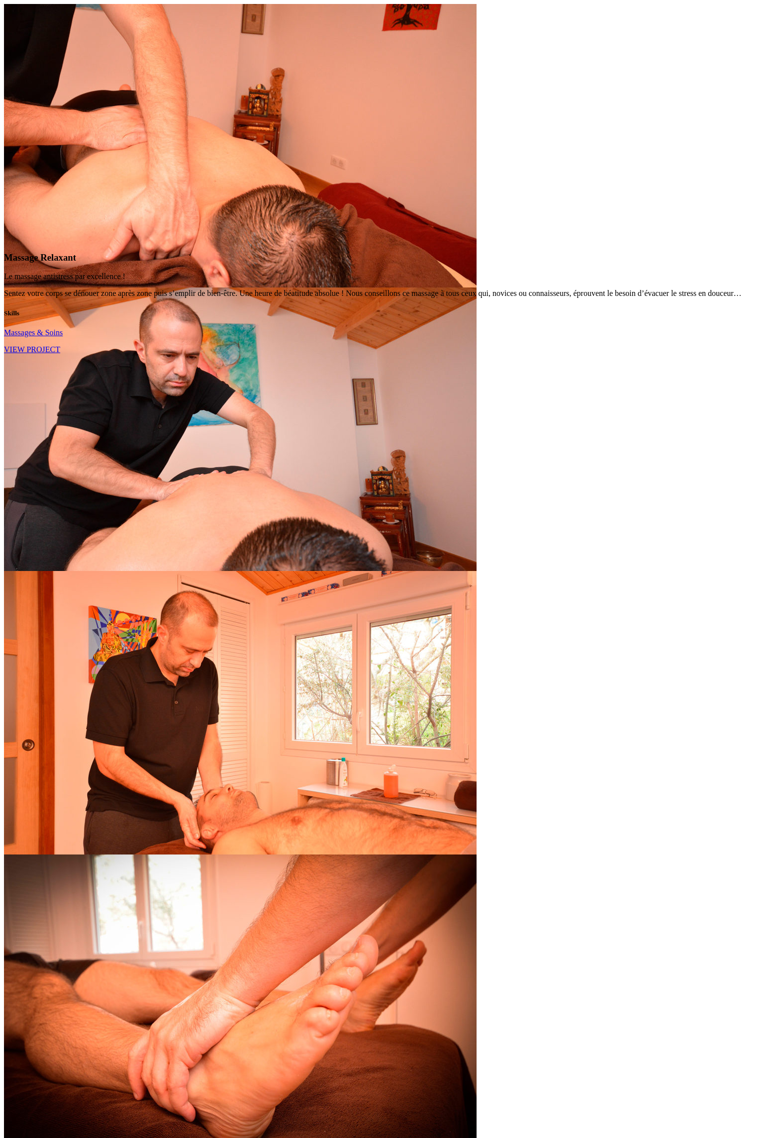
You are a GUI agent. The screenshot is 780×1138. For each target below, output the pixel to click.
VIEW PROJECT (32, 349)
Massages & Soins (33, 332)
